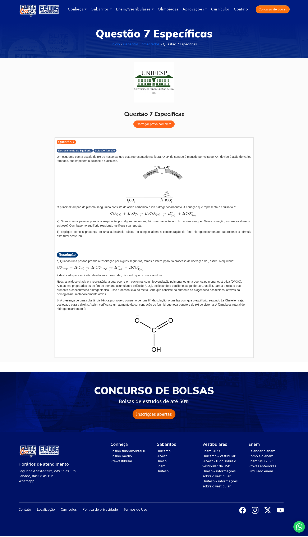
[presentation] (154, 213)
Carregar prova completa (154, 124)
